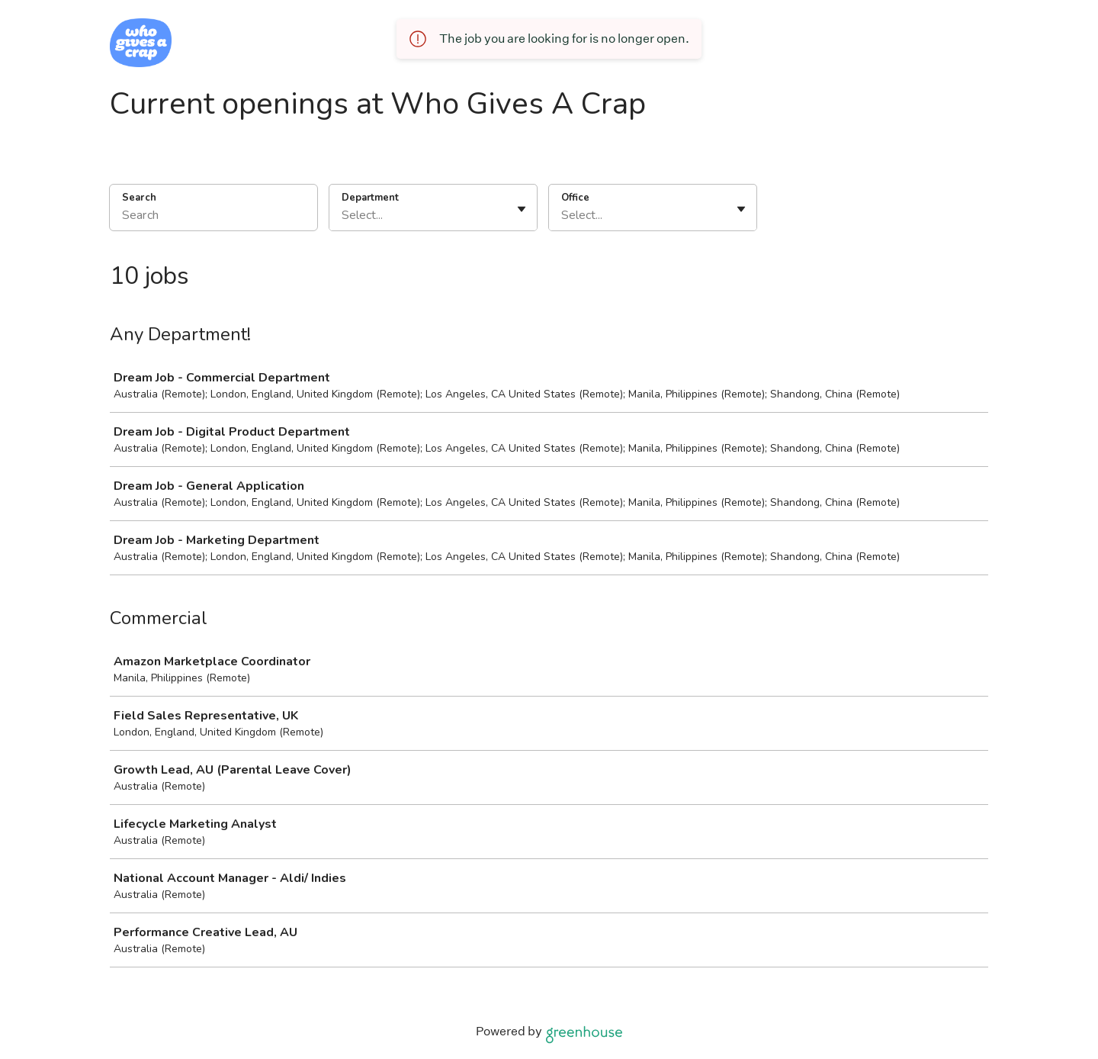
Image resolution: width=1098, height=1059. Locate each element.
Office (575, 197)
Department (370, 197)
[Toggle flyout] (521, 209)
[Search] (213, 217)
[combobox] (343, 215)
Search (139, 197)
